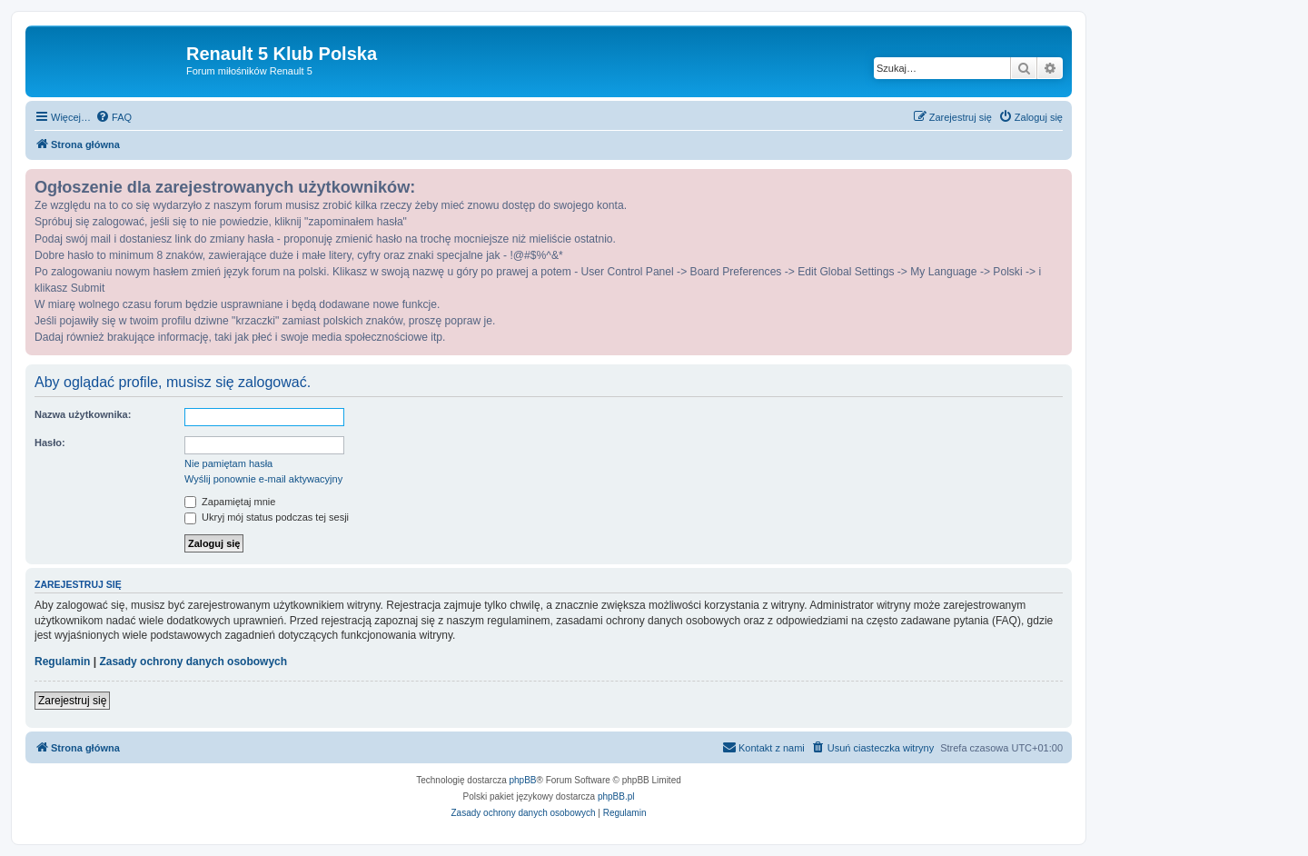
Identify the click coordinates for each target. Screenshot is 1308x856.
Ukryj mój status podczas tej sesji (266, 517)
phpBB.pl (616, 796)
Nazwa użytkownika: (83, 414)
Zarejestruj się (72, 700)
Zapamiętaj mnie (229, 501)
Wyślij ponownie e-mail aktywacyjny (263, 478)
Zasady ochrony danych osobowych (193, 661)
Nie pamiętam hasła (228, 463)
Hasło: (50, 442)
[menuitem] (113, 117)
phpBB (523, 780)
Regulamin (62, 661)
